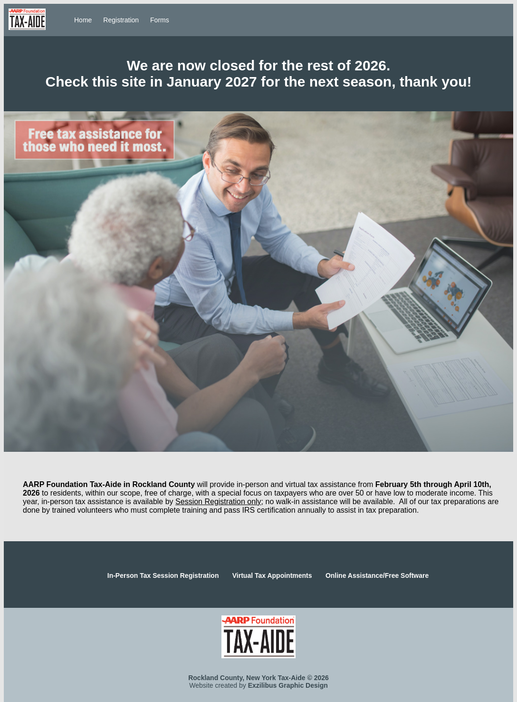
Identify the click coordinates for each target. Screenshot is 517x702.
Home (83, 20)
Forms (159, 20)
